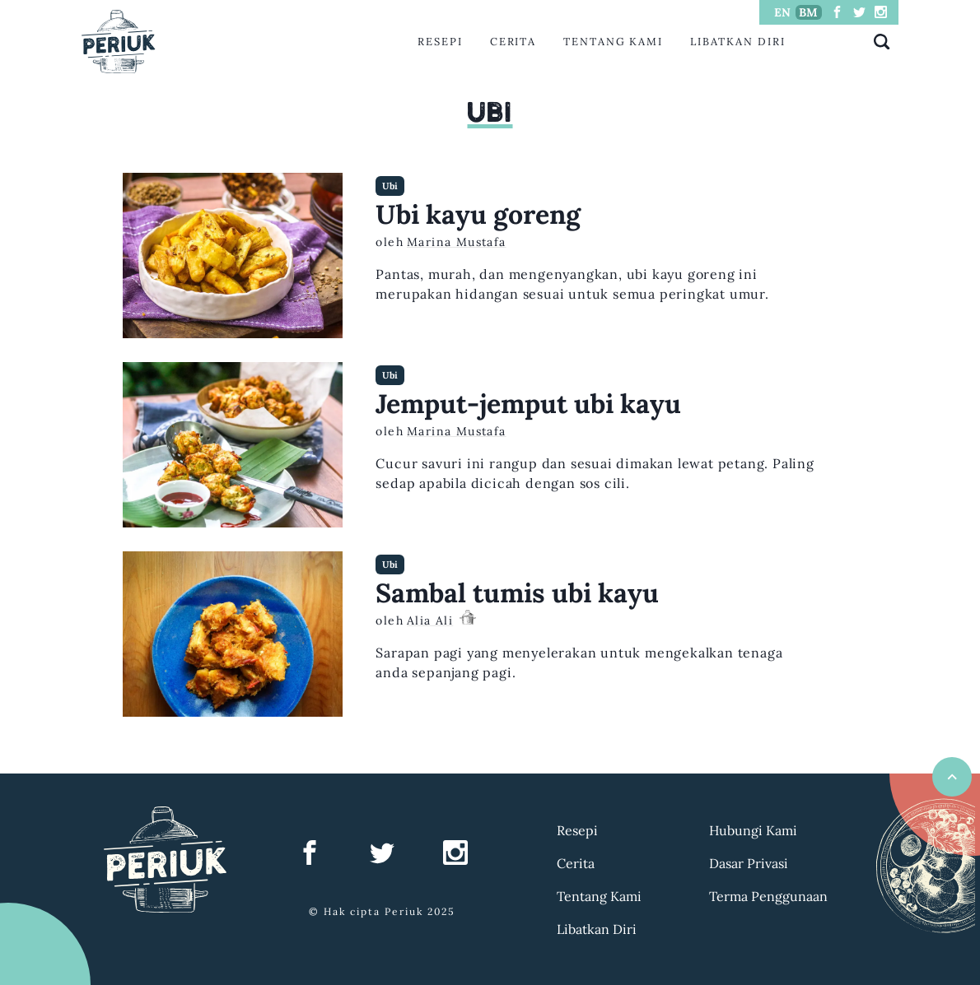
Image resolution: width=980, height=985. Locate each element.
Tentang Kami (613, 42)
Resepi (440, 42)
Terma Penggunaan (768, 896)
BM (808, 12)
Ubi (390, 186)
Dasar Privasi (748, 863)
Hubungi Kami (753, 830)
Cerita (513, 42)
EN (782, 12)
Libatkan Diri (738, 42)
